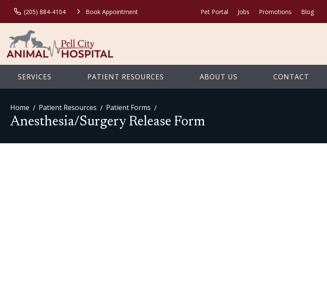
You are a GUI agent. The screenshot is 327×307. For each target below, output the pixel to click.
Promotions (275, 12)
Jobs (244, 12)
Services (35, 76)
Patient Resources (125, 76)
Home (19, 107)
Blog (307, 12)
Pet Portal (214, 12)
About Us (219, 76)
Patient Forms (128, 107)
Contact (291, 76)
